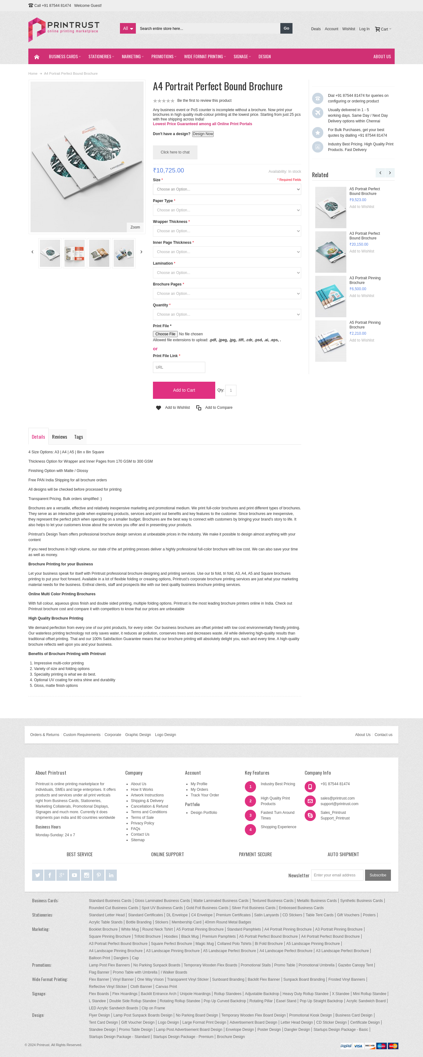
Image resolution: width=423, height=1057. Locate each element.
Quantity (160, 305)
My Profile (199, 784)
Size (156, 180)
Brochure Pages (167, 284)
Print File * (162, 326)
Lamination (163, 263)
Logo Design (165, 735)
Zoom (135, 227)
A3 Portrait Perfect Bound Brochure (364, 235)
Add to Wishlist (361, 207)
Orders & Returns (44, 735)
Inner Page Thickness (172, 242)
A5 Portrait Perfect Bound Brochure (364, 191)
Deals (316, 29)
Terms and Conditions (149, 812)
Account (331, 29)
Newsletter (299, 875)
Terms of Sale (142, 817)
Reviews (59, 436)
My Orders (199, 789)
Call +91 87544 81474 (52, 5)
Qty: (220, 390)
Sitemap (138, 840)
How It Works (142, 789)
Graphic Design (138, 735)
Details (38, 436)
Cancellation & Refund (149, 806)
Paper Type (163, 201)
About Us (362, 735)
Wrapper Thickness (170, 221)
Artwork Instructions (147, 795)
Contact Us (140, 834)
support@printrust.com (340, 804)
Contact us (383, 735)
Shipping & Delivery (147, 801)
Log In (364, 29)
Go (286, 28)
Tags (78, 436)
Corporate (113, 735)
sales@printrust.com (338, 798)
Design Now (203, 134)
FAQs (135, 829)
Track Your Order (205, 795)
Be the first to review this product (204, 100)
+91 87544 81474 (335, 784)
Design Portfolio (204, 812)
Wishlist (348, 29)
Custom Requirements (81, 735)
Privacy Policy (142, 823)
